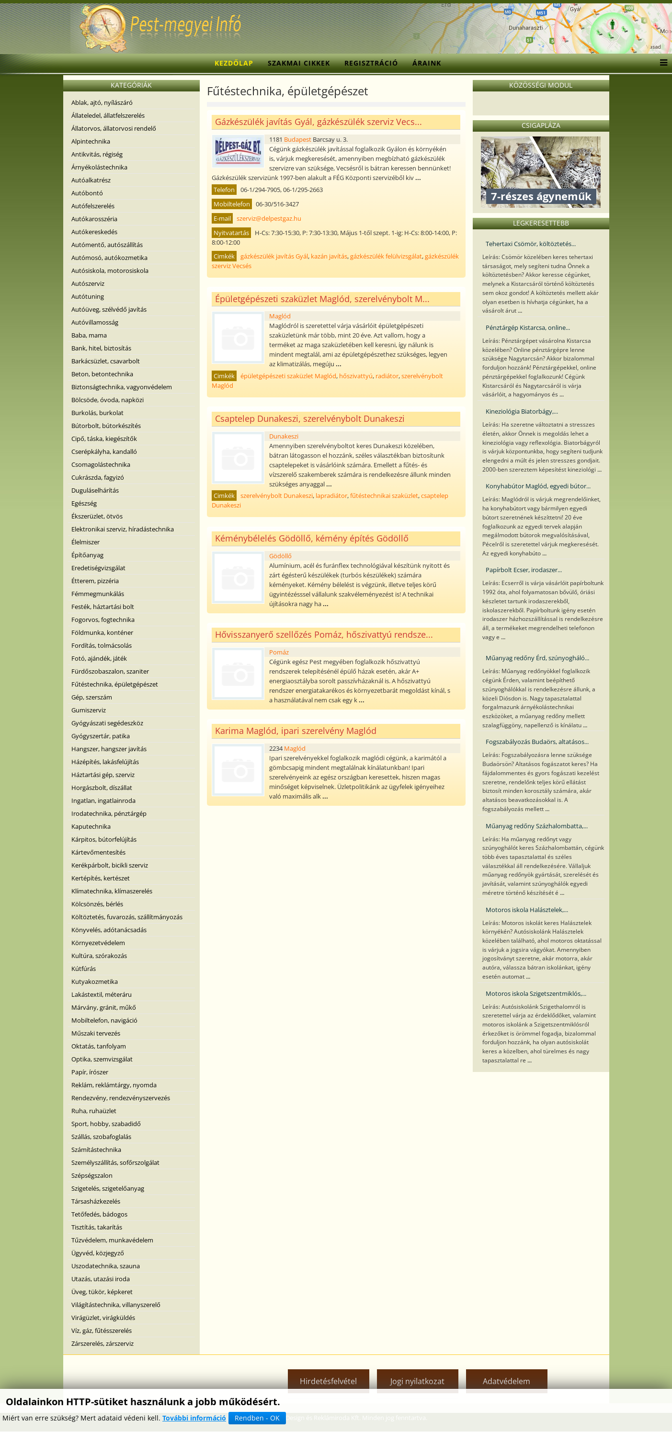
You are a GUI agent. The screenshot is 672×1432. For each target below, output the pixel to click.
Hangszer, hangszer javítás (109, 748)
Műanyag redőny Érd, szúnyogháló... (537, 658)
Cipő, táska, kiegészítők (104, 438)
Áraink (426, 63)
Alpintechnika (90, 141)
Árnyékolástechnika (99, 167)
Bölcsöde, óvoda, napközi (107, 399)
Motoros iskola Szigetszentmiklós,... (536, 993)
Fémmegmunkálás (97, 593)
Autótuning (87, 296)
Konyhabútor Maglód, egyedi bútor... (538, 486)
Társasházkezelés (95, 1201)
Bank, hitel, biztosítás (101, 348)
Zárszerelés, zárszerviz (102, 1343)
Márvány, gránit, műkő (103, 1007)
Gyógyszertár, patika (100, 736)
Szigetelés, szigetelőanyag (107, 1188)
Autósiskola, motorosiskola (109, 270)
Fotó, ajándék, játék (99, 658)
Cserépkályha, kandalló (104, 451)
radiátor (387, 376)
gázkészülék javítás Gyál (274, 256)
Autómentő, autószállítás (107, 244)
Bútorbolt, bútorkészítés (106, 425)
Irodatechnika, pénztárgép (109, 813)
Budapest (297, 139)
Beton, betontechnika (102, 374)
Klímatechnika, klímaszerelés (111, 891)
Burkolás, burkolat (97, 412)
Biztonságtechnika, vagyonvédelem (121, 387)
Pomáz (279, 652)
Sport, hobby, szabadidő (106, 1123)
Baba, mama (89, 335)
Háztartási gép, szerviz (103, 774)
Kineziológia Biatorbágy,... (522, 411)
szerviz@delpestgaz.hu (269, 218)
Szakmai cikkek (299, 63)
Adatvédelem (506, 1381)
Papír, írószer (89, 1072)
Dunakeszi (283, 436)
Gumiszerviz (88, 710)
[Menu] (661, 63)
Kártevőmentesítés (98, 852)
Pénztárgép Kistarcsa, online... (528, 327)
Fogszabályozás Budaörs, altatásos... (537, 741)
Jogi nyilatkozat (417, 1381)
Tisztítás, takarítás (96, 1227)
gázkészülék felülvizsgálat (386, 256)
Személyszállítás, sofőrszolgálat (115, 1162)
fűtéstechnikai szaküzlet (384, 495)
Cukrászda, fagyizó (97, 477)
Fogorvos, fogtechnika (103, 619)
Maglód (280, 316)
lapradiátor (331, 495)
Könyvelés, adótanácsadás (109, 929)
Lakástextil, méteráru (101, 994)
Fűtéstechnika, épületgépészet (114, 684)
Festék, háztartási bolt (102, 606)
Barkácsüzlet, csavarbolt (105, 361)
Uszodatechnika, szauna (105, 1266)
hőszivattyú (356, 376)
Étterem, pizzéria (95, 580)
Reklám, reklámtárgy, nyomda (114, 1085)
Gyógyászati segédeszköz (107, 723)
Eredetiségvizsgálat (98, 568)
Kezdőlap (234, 63)
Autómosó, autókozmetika (109, 257)
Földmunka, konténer (102, 632)
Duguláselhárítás (95, 490)
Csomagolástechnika (100, 464)
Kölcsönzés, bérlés (97, 904)
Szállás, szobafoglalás (101, 1136)
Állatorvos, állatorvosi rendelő (113, 128)
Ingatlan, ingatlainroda (103, 800)
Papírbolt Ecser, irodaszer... (524, 569)
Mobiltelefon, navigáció (104, 1020)
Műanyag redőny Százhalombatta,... (537, 826)
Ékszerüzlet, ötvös (97, 516)
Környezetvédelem (98, 942)
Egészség (84, 503)
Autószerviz (87, 283)
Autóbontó (87, 193)
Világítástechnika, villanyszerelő (115, 1304)
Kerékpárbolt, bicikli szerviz (109, 865)
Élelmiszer (85, 542)
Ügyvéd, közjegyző (97, 1253)
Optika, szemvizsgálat (102, 1059)
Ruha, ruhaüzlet (93, 1110)
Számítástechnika (96, 1149)
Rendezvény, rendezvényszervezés (120, 1098)
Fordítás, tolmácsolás (101, 645)
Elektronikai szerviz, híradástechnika (122, 529)
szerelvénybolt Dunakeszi (276, 495)
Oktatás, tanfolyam (98, 1046)
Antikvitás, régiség (97, 154)
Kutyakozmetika (94, 981)
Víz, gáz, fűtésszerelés (101, 1330)
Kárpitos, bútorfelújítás (104, 839)
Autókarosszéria (94, 218)
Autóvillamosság (94, 322)
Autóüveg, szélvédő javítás (109, 309)
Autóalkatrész (91, 180)
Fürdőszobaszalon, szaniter (110, 671)
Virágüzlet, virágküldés (103, 1317)
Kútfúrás (83, 968)
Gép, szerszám (91, 697)
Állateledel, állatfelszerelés (108, 115)
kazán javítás (329, 256)
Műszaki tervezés (95, 1033)
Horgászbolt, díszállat (101, 787)
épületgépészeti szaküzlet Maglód (288, 376)
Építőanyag (87, 555)
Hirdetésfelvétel (328, 1381)
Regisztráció (371, 63)
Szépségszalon (92, 1175)
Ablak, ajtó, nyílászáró (102, 102)
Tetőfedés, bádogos (99, 1214)
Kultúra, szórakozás (99, 955)
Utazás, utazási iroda (100, 1278)
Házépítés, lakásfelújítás (105, 761)
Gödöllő (280, 556)
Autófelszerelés (92, 206)
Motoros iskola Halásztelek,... (527, 909)
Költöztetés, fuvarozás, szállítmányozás (126, 917)
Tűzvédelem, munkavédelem (112, 1240)
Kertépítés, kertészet (100, 878)
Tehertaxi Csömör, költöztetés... (531, 243)
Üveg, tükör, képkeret (102, 1291)
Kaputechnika (91, 826)
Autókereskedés (94, 231)
